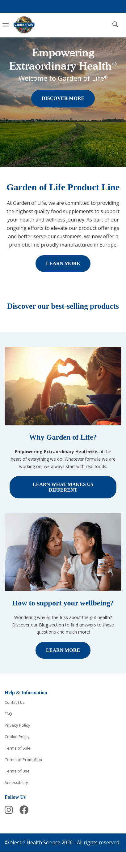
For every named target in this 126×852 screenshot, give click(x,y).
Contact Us (15, 702)
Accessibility (16, 783)
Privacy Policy (17, 725)
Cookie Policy (17, 737)
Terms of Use (17, 771)
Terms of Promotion (23, 760)
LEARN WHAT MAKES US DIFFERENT (63, 487)
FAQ (8, 714)
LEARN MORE (63, 263)
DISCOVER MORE (63, 98)
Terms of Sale (18, 748)
